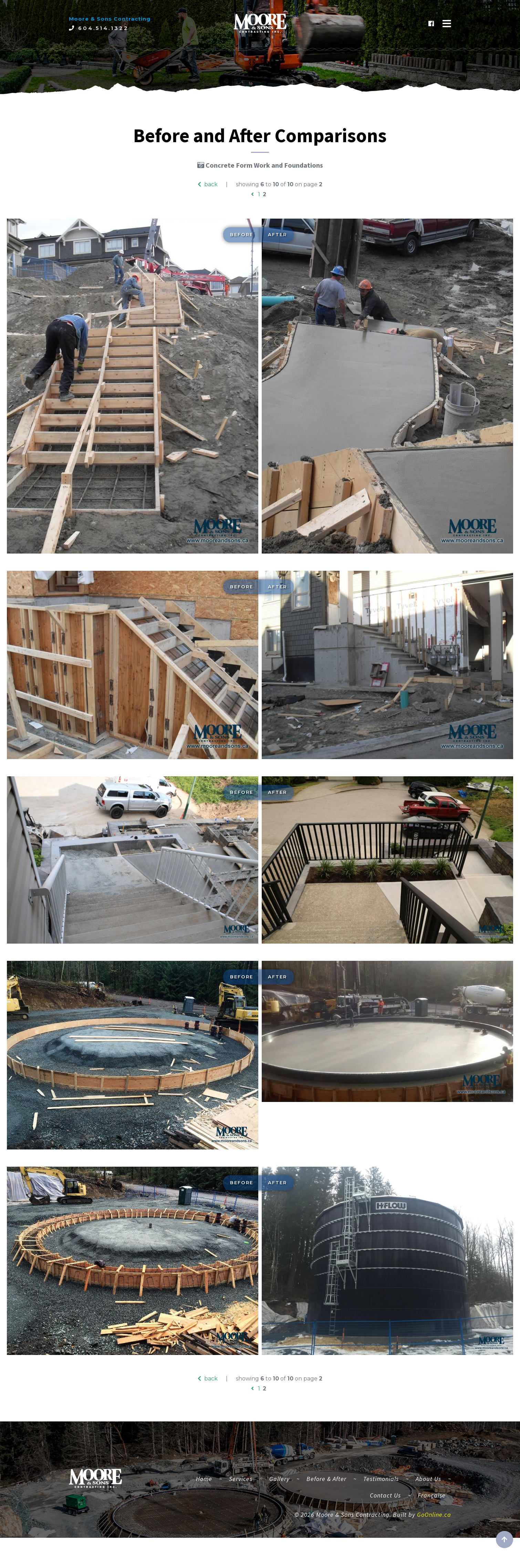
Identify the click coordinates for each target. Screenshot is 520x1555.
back (208, 184)
